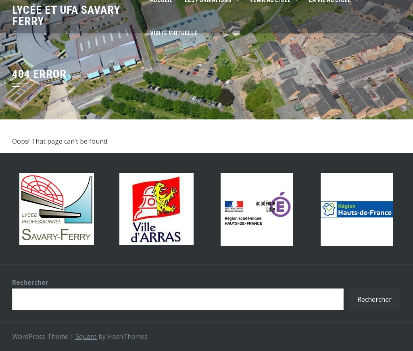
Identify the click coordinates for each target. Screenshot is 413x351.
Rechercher (30, 282)
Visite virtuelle (174, 33)
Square (86, 336)
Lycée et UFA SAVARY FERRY (66, 15)
